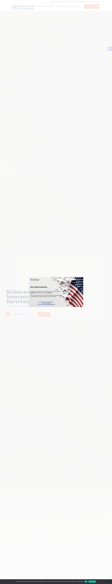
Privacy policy (92, 581)
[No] (110, 581)
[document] (56, 292)
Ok (86, 581)
